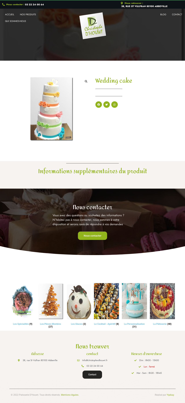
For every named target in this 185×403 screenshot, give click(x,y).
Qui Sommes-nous (15, 21)
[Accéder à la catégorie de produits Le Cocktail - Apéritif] (106, 304)
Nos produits (28, 14)
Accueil (9, 14)
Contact (177, 14)
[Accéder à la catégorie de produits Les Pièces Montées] (50, 306)
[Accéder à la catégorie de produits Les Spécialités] (22, 304)
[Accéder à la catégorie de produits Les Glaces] (78, 304)
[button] (86, 81)
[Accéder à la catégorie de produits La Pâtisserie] (162, 304)
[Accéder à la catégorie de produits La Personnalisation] (134, 306)
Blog (163, 14)
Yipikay (170, 394)
